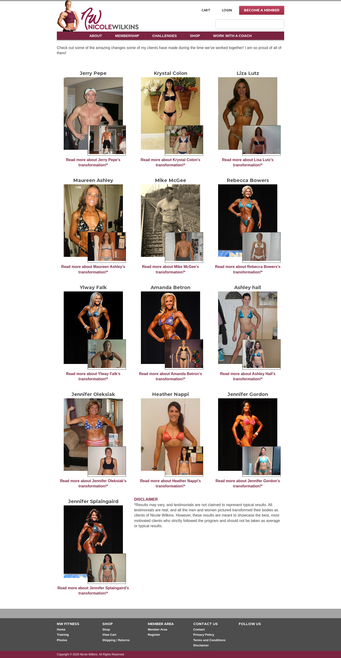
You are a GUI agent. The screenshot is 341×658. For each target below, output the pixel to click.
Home (61, 629)
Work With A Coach (232, 35)
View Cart (109, 634)
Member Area (157, 629)
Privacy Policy (203, 634)
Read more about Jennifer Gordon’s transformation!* (247, 483)
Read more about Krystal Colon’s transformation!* (170, 162)
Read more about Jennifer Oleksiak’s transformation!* (93, 483)
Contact (199, 629)
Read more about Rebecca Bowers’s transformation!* (247, 269)
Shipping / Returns (116, 640)
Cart (206, 10)
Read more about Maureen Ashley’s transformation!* (93, 269)
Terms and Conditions (209, 640)
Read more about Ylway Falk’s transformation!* (93, 376)
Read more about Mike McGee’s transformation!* (170, 269)
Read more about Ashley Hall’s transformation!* (248, 376)
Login (227, 10)
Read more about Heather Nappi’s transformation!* (170, 483)
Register (154, 634)
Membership (127, 35)
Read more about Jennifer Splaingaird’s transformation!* (93, 590)
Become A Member (261, 10)
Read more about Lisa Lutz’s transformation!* (248, 162)
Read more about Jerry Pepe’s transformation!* (93, 162)
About (95, 35)
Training (63, 634)
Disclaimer (201, 645)
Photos (62, 640)
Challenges (164, 35)
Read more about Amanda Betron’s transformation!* (170, 376)
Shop (195, 35)
